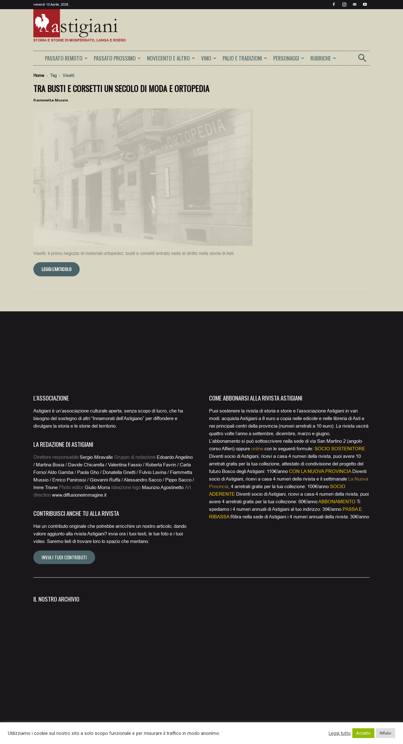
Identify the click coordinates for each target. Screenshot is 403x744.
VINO (208, 58)
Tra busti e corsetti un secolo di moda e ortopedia (121, 88)
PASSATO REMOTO (66, 58)
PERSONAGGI (288, 58)
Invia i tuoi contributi (64, 557)
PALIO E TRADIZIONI (245, 58)
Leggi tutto (340, 733)
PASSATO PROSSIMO (117, 58)
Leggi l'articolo (56, 269)
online (257, 449)
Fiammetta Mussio (50, 100)
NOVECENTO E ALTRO (171, 58)
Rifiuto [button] (385, 733)
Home (38, 75)
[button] (362, 60)
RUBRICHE (323, 58)
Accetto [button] (363, 733)
